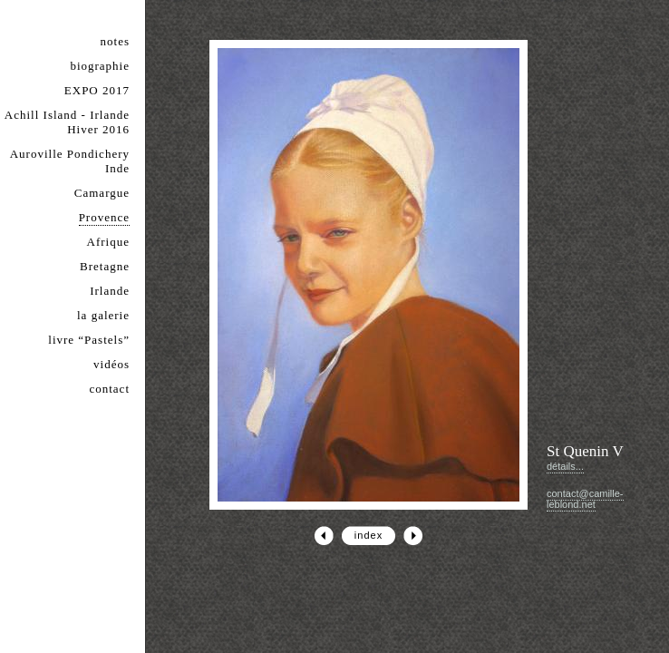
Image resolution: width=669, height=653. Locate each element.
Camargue (102, 193)
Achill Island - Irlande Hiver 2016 (67, 122)
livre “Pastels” (89, 339)
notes (115, 41)
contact (109, 388)
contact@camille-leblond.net (585, 499)
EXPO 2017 (97, 90)
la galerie (103, 315)
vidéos (111, 364)
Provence (104, 217)
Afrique (108, 242)
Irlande (110, 290)
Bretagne (105, 266)
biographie (100, 66)
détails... (565, 466)
